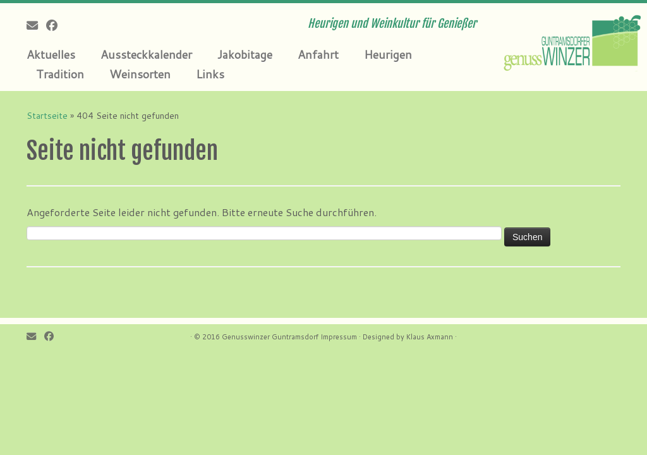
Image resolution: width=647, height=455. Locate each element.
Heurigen (388, 54)
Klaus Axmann (429, 337)
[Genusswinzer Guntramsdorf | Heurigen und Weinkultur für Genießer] (571, 41)
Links (210, 74)
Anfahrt (318, 54)
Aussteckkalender (146, 54)
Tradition (60, 74)
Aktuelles (51, 54)
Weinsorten (140, 74)
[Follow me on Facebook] (56, 25)
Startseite (47, 115)
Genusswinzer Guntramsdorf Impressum (289, 337)
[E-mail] (36, 25)
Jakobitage (244, 54)
